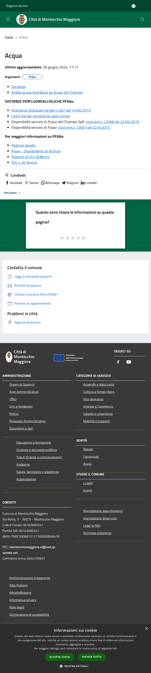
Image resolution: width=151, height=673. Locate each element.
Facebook (13, 182)
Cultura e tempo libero (98, 391)
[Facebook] (118, 362)
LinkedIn (88, 182)
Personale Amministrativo (27, 421)
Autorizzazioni (26, 479)
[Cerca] (142, 19)
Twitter (31, 182)
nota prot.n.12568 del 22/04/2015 (112, 121)
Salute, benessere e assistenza (37, 471)
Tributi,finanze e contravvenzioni (39, 457)
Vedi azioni (13, 192)
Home (9, 37)
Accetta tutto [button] (60, 657)
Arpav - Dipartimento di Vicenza (35, 151)
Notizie (88, 449)
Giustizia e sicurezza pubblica (36, 449)
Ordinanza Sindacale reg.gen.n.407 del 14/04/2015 (51, 110)
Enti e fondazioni (21, 406)
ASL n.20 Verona (24, 162)
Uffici (13, 399)
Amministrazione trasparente (29, 577)
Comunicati (91, 456)
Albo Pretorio (18, 585)
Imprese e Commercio (98, 406)
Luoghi (88, 483)
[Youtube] (129, 362)
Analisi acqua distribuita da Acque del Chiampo (47, 92)
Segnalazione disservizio (100, 518)
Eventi (87, 490)
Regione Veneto (17, 5)
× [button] (146, 628)
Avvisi (87, 463)
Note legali (16, 607)
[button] (75, 666)
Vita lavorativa (93, 399)
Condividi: (15, 175)
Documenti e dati (21, 428)
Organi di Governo (21, 384)
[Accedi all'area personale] (133, 6)
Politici (14, 413)
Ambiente (23, 464)
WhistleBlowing (20, 592)
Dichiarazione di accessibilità (29, 614)
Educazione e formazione (33, 442)
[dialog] (75, 648)
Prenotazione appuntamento (103, 510)
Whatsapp (50, 182)
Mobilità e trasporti (96, 421)
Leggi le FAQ (91, 525)
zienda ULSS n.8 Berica (31, 156)
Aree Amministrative (23, 391)
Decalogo (18, 86)
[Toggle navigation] (8, 19)
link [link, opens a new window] (115, 648)
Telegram (70, 182)
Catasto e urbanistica (98, 413)
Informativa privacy (22, 599)
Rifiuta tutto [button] (92, 657)
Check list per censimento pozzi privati (40, 116)
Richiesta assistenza (97, 532)
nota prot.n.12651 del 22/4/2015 (84, 127)
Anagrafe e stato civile (98, 384)
